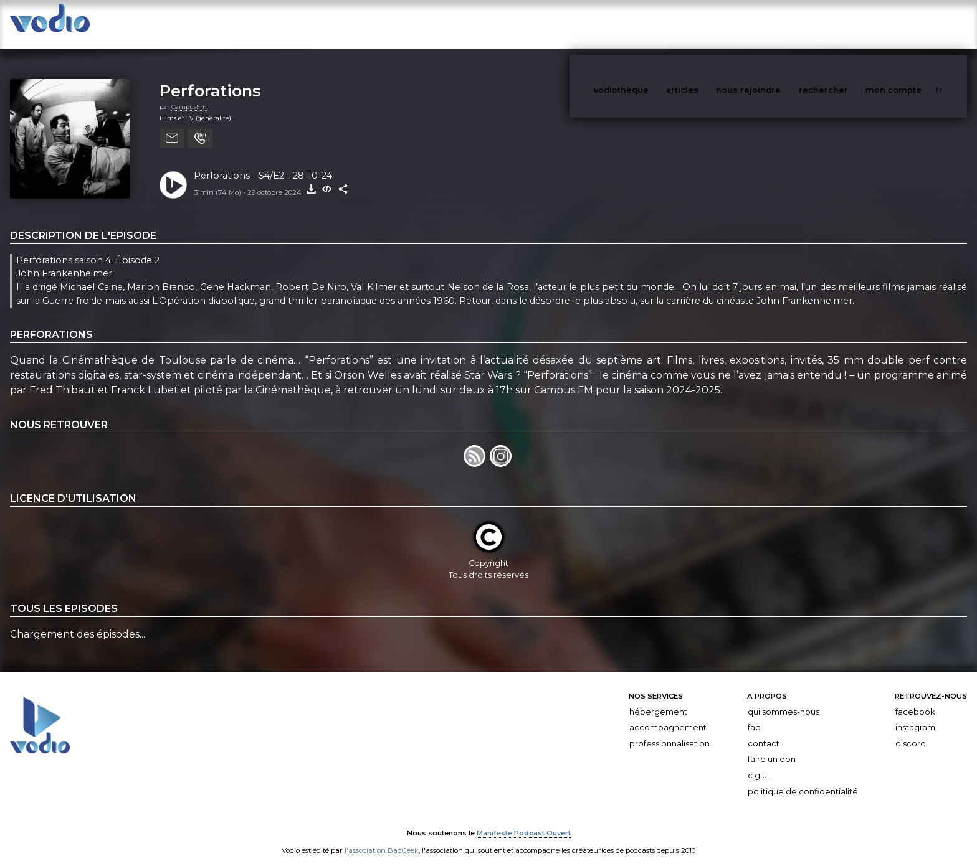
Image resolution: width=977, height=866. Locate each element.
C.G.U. (758, 763)
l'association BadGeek (382, 838)
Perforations (210, 78)
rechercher (846, 24)
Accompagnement (668, 715)
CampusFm (189, 94)
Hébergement (658, 699)
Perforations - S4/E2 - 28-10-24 (263, 163)
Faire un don (772, 746)
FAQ (754, 715)
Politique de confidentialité (803, 779)
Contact (763, 731)
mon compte (914, 24)
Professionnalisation (669, 731)
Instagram (915, 715)
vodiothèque (651, 24)
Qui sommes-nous (783, 699)
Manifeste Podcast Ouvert (524, 821)
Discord (910, 731)
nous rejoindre (773, 24)
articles (710, 24)
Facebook (915, 699)
